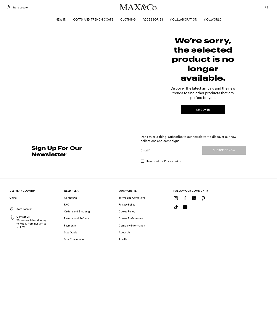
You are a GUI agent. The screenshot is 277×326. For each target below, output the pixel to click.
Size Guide (70, 306)
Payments (70, 299)
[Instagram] (176, 272)
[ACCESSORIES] (153, 21)
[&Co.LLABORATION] (183, 21)
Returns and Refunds (77, 292)
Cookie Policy (127, 285)
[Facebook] (185, 272)
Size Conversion (74, 313)
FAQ (66, 278)
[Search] (263, 8)
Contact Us (70, 271)
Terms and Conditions (132, 271)
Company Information (132, 299)
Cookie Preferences (131, 292)
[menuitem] (61, 21)
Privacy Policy (172, 234)
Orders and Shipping (77, 285)
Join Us (123, 313)
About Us (124, 306)
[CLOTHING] (128, 21)
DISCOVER (203, 146)
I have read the (163, 235)
